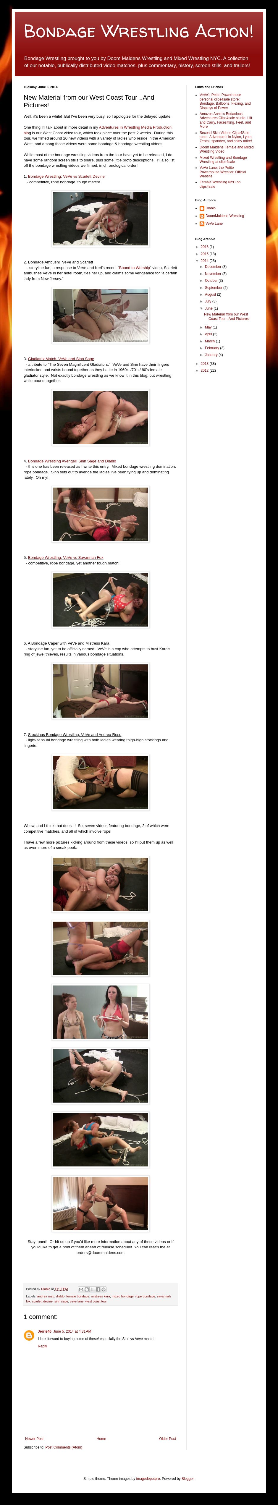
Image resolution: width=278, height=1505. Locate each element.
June (209, 308)
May (209, 327)
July (208, 301)
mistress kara (100, 1296)
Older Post (167, 1439)
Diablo (46, 1289)
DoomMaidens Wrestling (225, 216)
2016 (205, 247)
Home (101, 1439)
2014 (205, 261)
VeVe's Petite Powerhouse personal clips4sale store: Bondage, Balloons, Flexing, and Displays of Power (225, 101)
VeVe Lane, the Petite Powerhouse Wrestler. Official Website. (223, 172)
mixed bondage (123, 1296)
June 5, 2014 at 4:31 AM (72, 1331)
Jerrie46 (44, 1331)
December (213, 267)
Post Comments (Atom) (63, 1447)
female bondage (77, 1296)
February (212, 348)
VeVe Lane (214, 223)
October (212, 281)
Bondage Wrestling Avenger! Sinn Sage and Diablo (72, 461)
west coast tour (96, 1301)
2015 (205, 254)
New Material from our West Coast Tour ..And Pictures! (227, 316)
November (213, 274)
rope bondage (145, 1296)
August (211, 294)
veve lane (76, 1301)
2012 (205, 370)
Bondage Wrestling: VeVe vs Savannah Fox (66, 557)
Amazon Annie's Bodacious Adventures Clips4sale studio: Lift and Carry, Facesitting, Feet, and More (226, 120)
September (214, 288)
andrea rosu (45, 1296)
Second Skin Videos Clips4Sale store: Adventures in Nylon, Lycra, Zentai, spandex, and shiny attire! (226, 137)
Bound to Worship (134, 268)
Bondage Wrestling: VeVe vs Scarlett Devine (66, 176)
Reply (42, 1346)
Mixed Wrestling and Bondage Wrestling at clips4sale (223, 160)
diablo (60, 1296)
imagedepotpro (148, 1479)
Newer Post (34, 1439)
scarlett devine (42, 1301)
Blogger (188, 1479)
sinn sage (61, 1301)
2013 (205, 364)
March (210, 341)
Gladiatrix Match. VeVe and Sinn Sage (61, 359)
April (209, 334)
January (212, 355)
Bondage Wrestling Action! (139, 31)
